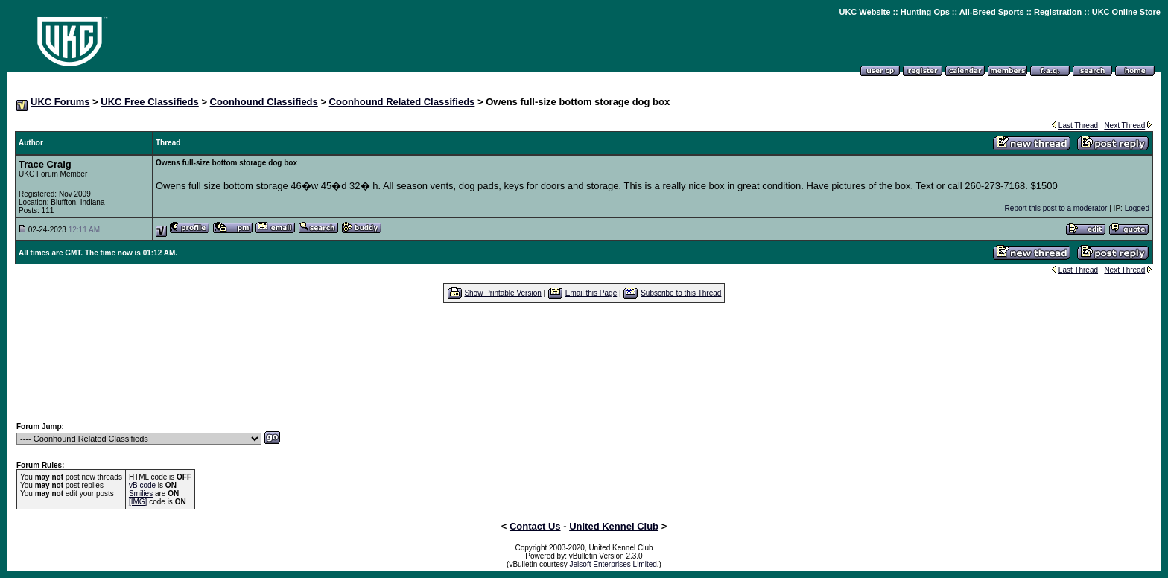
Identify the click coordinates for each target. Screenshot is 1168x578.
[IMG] (138, 502)
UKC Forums (60, 101)
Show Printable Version (502, 293)
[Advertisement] (584, 362)
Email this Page (591, 293)
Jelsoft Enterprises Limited (613, 564)
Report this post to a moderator (1056, 208)
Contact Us (535, 526)
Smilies (141, 493)
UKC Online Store (1126, 11)
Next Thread (1124, 125)
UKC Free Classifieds (150, 101)
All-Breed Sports (991, 11)
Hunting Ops (925, 11)
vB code (142, 485)
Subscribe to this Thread (681, 293)
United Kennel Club (613, 526)
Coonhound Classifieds (264, 101)
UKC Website (864, 11)
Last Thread (1078, 125)
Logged (1137, 208)
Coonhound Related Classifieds (402, 101)
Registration (1058, 11)
